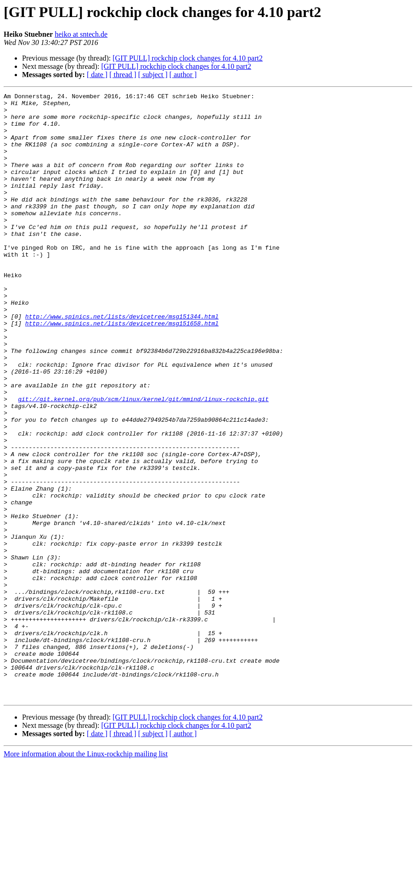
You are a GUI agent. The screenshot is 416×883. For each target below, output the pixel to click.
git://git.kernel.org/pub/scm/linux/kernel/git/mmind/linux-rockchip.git (143, 461)
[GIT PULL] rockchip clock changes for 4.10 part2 (187, 58)
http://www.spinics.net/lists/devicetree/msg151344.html (122, 362)
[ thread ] (122, 74)
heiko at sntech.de (81, 34)
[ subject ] (153, 74)
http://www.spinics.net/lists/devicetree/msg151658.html (122, 370)
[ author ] (183, 74)
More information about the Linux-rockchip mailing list (86, 875)
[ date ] (97, 74)
